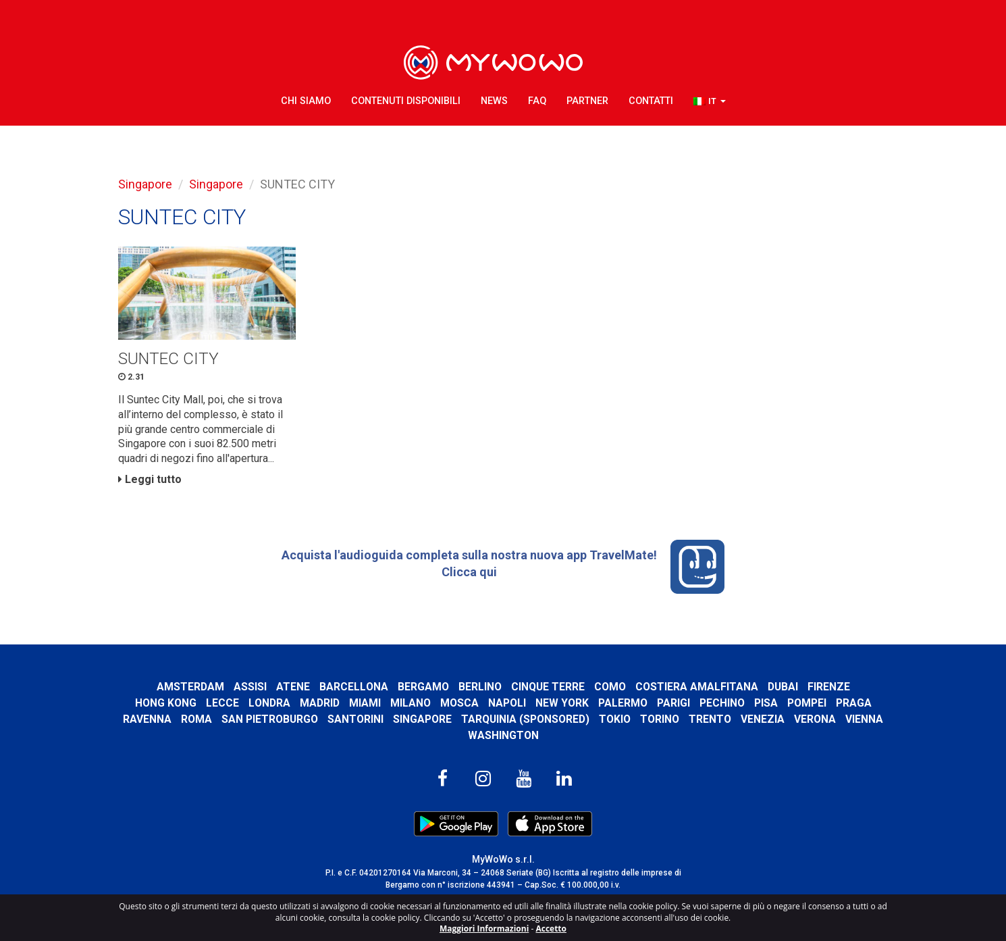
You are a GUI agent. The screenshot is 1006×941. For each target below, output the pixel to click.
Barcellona (353, 686)
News (494, 101)
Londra (269, 702)
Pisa (766, 702)
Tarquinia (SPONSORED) (525, 719)
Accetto (550, 928)
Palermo (622, 702)
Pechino (722, 702)
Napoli (507, 702)
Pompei (806, 702)
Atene (293, 686)
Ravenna (147, 719)
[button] (709, 101)
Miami (365, 702)
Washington (503, 735)
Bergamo (423, 686)
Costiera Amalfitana (696, 686)
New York (562, 702)
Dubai (783, 686)
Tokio (615, 719)
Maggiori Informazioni (484, 928)
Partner (587, 101)
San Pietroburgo (269, 719)
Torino (659, 719)
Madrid (320, 702)
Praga (854, 702)
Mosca (459, 702)
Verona (815, 719)
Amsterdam (190, 686)
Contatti (651, 101)
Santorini (355, 719)
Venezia (763, 719)
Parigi (673, 702)
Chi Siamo (306, 101)
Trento (710, 719)
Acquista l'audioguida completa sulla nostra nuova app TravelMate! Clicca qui (503, 567)
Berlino (480, 686)
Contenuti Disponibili (405, 101)
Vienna (864, 719)
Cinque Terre (548, 686)
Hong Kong (165, 702)
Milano (410, 702)
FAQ (537, 101)
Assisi (250, 686)
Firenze (829, 686)
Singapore (145, 184)
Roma (196, 719)
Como (610, 686)
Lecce (222, 702)
